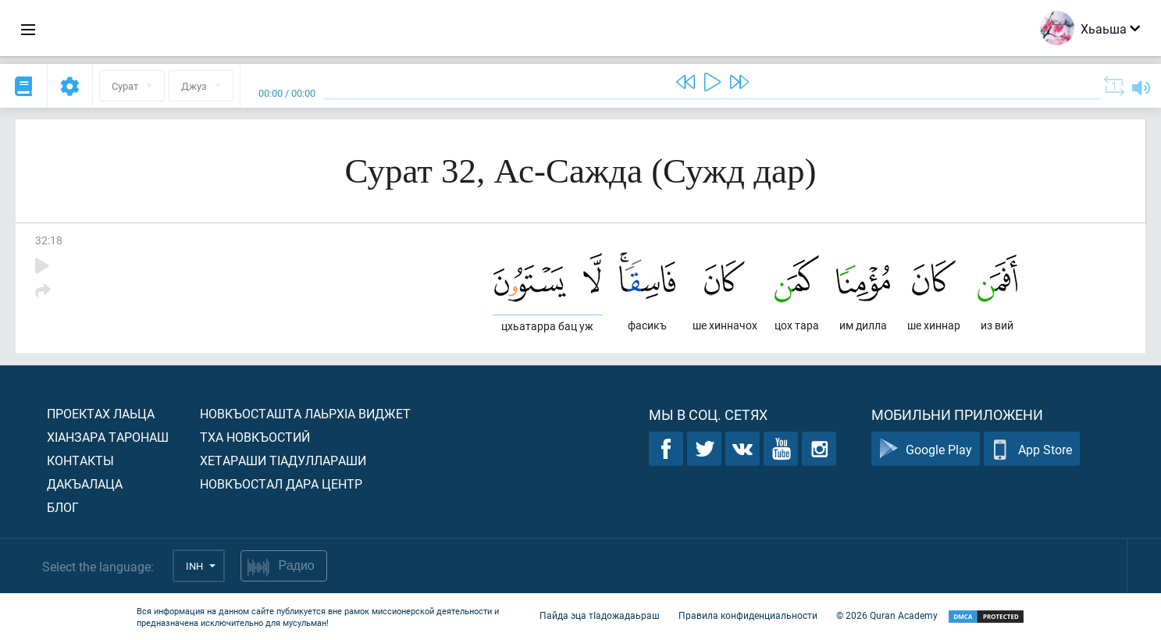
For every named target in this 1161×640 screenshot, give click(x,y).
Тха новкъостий (255, 436)
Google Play (925, 449)
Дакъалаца (85, 483)
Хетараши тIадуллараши (283, 460)
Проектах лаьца (101, 413)
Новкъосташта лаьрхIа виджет (305, 413)
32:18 (48, 240)
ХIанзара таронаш (108, 436)
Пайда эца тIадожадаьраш (600, 615)
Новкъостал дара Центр (281, 483)
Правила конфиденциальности (747, 615)
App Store (1032, 449)
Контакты (80, 460)
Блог (63, 507)
